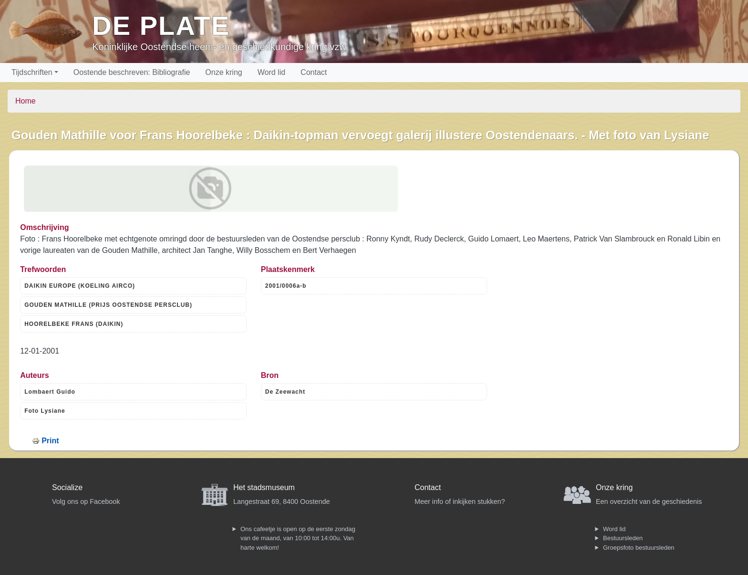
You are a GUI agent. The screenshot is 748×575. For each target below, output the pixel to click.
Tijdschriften (31, 72)
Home (25, 101)
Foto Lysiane (44, 411)
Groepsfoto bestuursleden (639, 547)
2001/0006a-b (286, 285)
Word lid (271, 72)
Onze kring (223, 72)
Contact (314, 72)
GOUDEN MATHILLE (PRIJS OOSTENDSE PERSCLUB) (108, 305)
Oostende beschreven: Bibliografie (131, 72)
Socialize (67, 487)
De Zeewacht (285, 391)
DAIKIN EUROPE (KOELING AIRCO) (79, 285)
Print (50, 441)
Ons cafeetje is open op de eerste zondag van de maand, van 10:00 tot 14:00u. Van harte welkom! (297, 538)
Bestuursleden (623, 538)
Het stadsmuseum (264, 487)
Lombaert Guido (49, 391)
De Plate (161, 25)
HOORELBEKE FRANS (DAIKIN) (73, 324)
